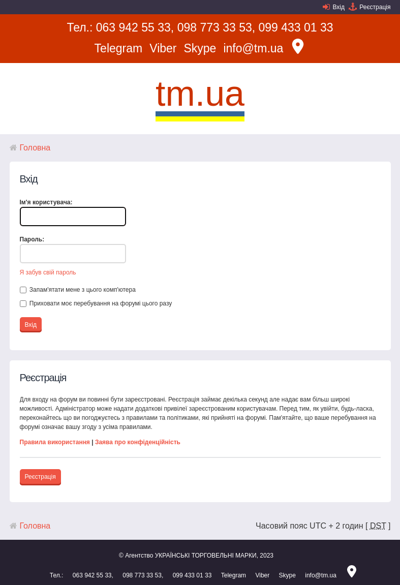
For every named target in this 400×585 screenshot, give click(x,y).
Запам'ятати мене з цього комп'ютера (78, 289)
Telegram (119, 48)
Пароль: (32, 239)
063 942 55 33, (135, 27)
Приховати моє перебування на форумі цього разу (96, 303)
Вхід (338, 7)
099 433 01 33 (296, 27)
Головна (35, 147)
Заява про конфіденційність (137, 442)
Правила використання (55, 442)
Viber (162, 48)
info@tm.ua (253, 48)
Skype (199, 48)
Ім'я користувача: (46, 202)
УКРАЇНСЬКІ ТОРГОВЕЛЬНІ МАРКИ (206, 555)
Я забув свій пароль (48, 272)
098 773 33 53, (216, 27)
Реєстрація (374, 7)
